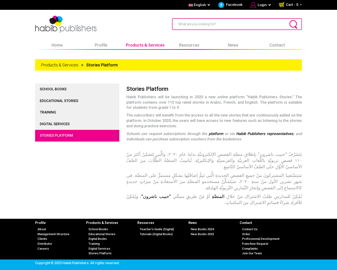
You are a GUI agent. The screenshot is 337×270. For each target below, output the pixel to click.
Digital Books (97, 239)
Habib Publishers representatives (264, 133)
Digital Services (55, 124)
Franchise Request (255, 243)
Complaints (250, 248)
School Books (53, 89)
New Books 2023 (202, 234)
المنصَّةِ (218, 196)
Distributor (44, 243)
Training (48, 112)
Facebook (234, 5)
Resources (189, 45)
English (197, 5)
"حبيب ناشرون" (157, 196)
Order (246, 234)
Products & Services (145, 45)
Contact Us (249, 229)
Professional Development (260, 239)
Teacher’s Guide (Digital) (157, 229)
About (41, 229)
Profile (101, 45)
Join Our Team (252, 253)
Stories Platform (56, 135)
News (233, 45)
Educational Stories (59, 101)
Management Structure (53, 234)
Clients (42, 239)
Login (262, 5)
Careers (43, 248)
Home (57, 45)
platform (216, 133)
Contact (277, 45)
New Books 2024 (202, 229)
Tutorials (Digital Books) (156, 234)
